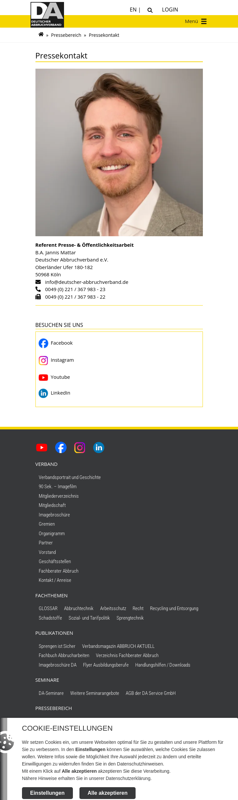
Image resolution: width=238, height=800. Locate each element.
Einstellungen (47, 793)
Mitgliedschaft (52, 505)
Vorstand (47, 552)
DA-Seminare (51, 693)
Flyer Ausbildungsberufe (106, 665)
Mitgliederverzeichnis (59, 496)
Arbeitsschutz (113, 608)
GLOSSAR (48, 608)
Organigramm (52, 534)
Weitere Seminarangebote (94, 693)
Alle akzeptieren (107, 793)
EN (134, 9)
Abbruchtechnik (79, 608)
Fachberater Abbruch (58, 571)
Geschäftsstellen (55, 561)
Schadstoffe (50, 618)
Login (168, 9)
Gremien (47, 524)
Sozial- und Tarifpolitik (89, 618)
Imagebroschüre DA (57, 665)
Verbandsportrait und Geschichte (70, 477)
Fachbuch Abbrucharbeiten (64, 655)
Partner (46, 543)
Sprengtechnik (130, 618)
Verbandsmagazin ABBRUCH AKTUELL (118, 646)
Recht (138, 608)
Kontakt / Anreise (55, 580)
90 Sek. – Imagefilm (57, 487)
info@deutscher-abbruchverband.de (86, 282)
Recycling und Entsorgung (174, 608)
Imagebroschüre (54, 515)
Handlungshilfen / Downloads (162, 665)
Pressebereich (66, 35)
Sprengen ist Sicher (57, 646)
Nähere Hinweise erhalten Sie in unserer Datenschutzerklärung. (86, 778)
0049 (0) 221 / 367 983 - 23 (75, 289)
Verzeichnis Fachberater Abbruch (127, 655)
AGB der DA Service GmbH (151, 693)
